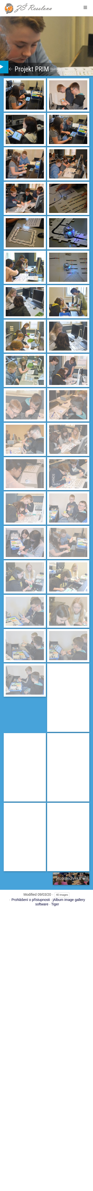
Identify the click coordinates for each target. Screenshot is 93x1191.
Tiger (55, 904)
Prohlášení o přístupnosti (30, 900)
